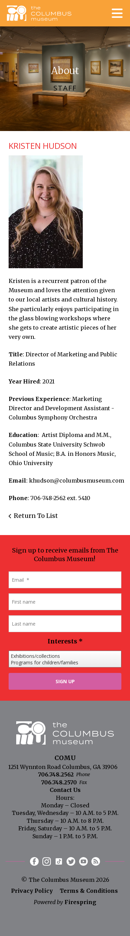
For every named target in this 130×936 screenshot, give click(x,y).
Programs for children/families (65, 662)
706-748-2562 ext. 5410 (60, 498)
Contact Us (65, 789)
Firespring (80, 902)
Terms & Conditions (89, 890)
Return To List (36, 516)
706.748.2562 (56, 774)
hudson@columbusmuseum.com (78, 480)
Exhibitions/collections (65, 656)
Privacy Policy (32, 890)
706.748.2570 (59, 782)
